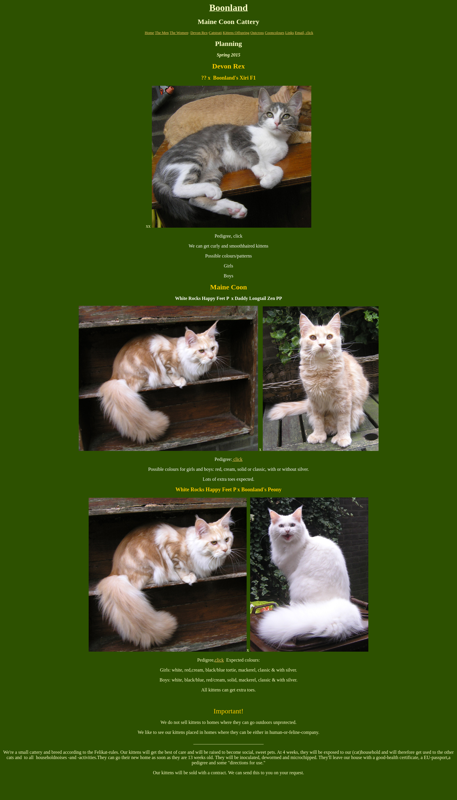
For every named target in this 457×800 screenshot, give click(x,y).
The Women (179, 32)
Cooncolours (274, 32)
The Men (162, 32)
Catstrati (215, 32)
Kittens (229, 32)
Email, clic (303, 32)
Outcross (257, 32)
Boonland (228, 7)
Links (289, 32)
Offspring (242, 32)
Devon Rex (199, 32)
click (237, 459)
